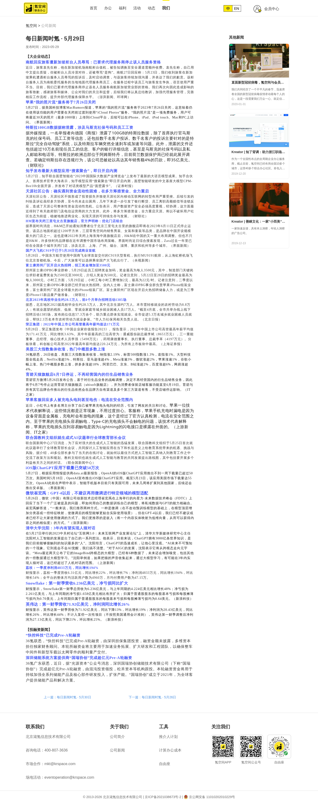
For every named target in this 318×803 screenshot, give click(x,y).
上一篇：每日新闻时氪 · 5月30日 (67, 697)
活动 (137, 8)
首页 (93, 8)
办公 (108, 8)
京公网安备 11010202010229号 (212, 797)
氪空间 (31, 26)
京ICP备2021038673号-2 (163, 797)
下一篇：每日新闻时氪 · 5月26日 (152, 697)
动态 (151, 8)
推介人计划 (168, 737)
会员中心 (271, 9)
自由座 (164, 764)
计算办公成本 (170, 750)
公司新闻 (48, 26)
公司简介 (117, 737)
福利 (122, 8)
